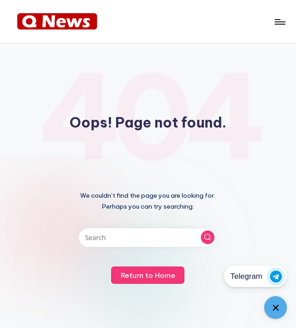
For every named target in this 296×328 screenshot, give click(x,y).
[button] (207, 237)
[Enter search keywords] (147, 237)
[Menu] (279, 22)
